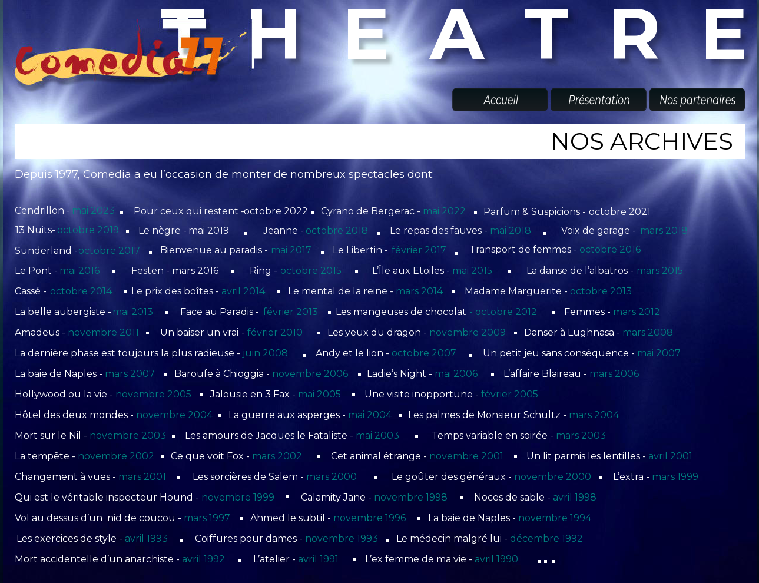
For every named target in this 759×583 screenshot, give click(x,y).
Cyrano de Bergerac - (372, 211)
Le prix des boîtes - (176, 291)
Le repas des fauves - (440, 230)
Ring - (265, 270)
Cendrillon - (43, 210)
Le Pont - (37, 270)
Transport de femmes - (524, 249)
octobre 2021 (620, 211)
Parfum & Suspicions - (535, 211)
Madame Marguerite (513, 291)
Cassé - (32, 291)
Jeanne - (284, 230)
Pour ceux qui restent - (190, 211)
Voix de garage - (599, 230)
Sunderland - (47, 250)
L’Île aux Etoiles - (412, 270)
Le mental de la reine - (342, 291)
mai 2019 (208, 230)
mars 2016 (195, 270)
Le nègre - (163, 230)
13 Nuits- (36, 230)
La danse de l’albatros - (581, 270)
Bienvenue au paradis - (215, 250)
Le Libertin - (361, 250)
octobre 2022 (276, 211)
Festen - (151, 270)
